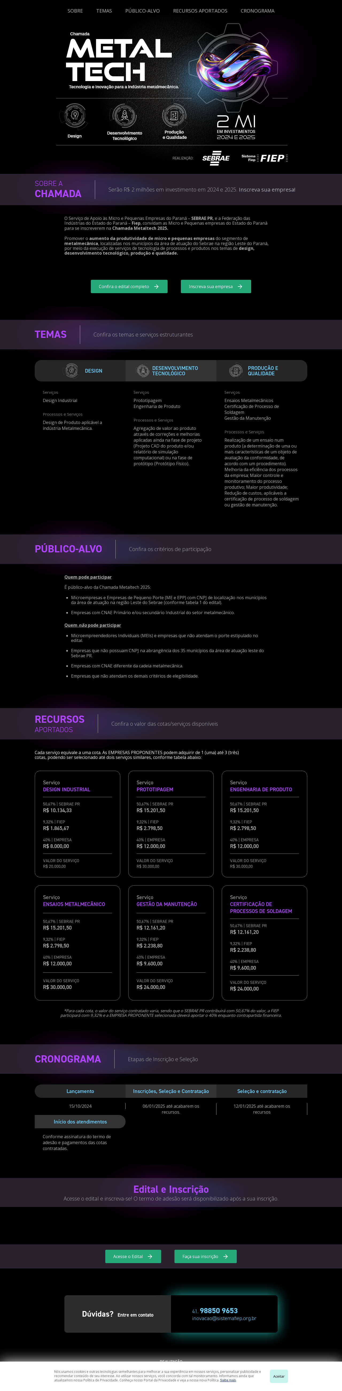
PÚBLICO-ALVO (142, 10)
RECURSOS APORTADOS (200, 10)
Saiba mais (228, 1380)
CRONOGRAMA (257, 10)
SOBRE (75, 10)
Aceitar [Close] (279, 1376)
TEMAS (104, 10)
